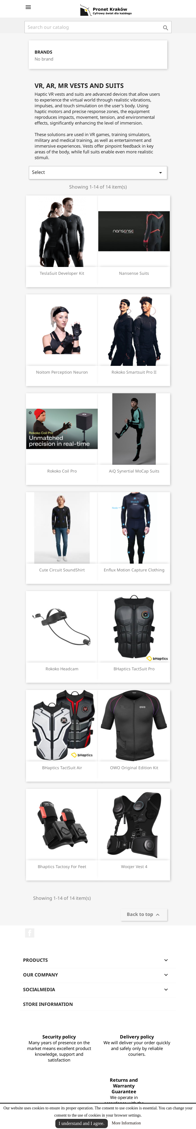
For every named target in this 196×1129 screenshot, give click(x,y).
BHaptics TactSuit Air (62, 767)
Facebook (29, 933)
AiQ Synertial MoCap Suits (134, 471)
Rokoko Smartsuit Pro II (134, 372)
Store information (48, 1004)
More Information (126, 1123)
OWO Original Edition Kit (134, 767)
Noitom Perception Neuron (62, 372)
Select (98, 172)
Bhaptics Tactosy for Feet (62, 866)
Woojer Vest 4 (134, 866)
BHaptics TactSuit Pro (134, 668)
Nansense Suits (134, 273)
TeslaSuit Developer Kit (62, 273)
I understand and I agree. (82, 1123)
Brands (43, 52)
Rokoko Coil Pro (62, 471)
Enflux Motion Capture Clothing (134, 570)
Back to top (144, 914)
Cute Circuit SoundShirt (62, 570)
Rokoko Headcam (62, 668)
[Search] (97, 27)
